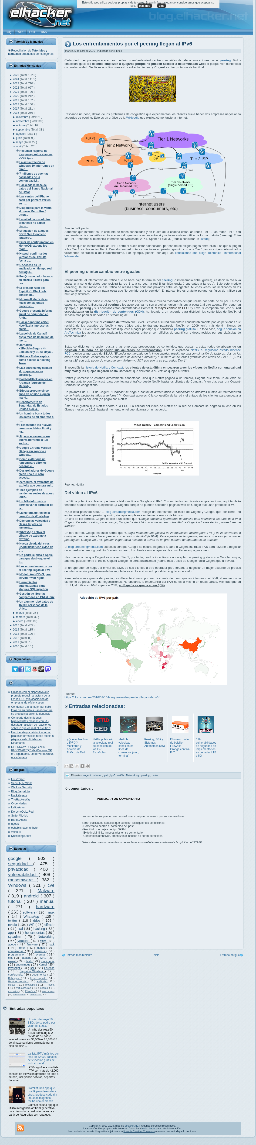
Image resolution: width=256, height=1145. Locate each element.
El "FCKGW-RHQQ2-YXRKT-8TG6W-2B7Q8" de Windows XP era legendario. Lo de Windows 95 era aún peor (32, 752)
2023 (16, 83)
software (30, 912)
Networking (46, 936)
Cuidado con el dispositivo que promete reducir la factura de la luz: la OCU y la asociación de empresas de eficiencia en (30, 697)
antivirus (40, 951)
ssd (21, 929)
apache (27, 957)
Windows (18, 885)
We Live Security (21, 787)
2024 (16, 79)
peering (145, 775)
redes (155, 775)
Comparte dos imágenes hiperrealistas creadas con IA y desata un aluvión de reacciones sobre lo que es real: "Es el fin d (31, 723)
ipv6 (113, 775)
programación (17, 954)
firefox (22, 947)
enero (20, 621)
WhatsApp (32, 916)
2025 (16, 75)
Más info (144, 5)
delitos (12, 984)
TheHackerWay (20, 799)
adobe (12, 944)
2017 (16, 108)
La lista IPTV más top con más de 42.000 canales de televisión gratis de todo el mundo (44, 1058)
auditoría (42, 981)
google (18, 858)
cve (50, 885)
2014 (16, 629)
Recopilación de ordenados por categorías (31, 52)
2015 (16, 625)
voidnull (16, 832)
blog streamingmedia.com (123, 512)
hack (51, 944)
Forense (49, 968)
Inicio (156, 955)
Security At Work (21, 783)
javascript (14, 968)
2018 (16, 104)
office (44, 941)
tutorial (16, 901)
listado (204, 239)
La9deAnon (18, 807)
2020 (16, 96)
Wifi (32, 925)
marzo (20, 612)
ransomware (22, 879)
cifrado (49, 925)
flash (29, 961)
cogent (87, 775)
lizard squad (38, 978)
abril (19, 146)
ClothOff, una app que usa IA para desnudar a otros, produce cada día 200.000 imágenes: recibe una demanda (42, 1094)
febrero (21, 617)
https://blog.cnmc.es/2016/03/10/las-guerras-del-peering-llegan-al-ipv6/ (111, 697)
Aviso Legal (148, 1128)
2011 (16, 642)
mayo (20, 142)
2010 (16, 646)
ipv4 (106, 775)
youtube (23, 941)
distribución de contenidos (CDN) (119, 311)
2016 (16, 112)
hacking (40, 929)
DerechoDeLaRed (22, 811)
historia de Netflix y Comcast (103, 367)
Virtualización (24, 987)
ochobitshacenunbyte (24, 827)
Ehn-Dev (30, 991)
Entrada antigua (230, 955)
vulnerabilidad (23, 874)
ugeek (15, 823)
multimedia (47, 961)
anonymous (23, 964)
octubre (21, 125)
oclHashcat (36, 994)
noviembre (23, 121)
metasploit (31, 984)
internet (97, 775)
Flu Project (17, 779)
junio (19, 138)
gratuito (185, 329)
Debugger (14, 978)
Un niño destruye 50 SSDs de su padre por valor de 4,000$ (41, 1023)
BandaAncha (19, 819)
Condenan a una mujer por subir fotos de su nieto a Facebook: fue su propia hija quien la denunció (31, 710)
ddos (38, 920)
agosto (20, 133)
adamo (44, 987)
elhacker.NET (132, 1125)
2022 (16, 87)
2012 (16, 638)
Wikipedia (132, 117)
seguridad (20, 863)
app (11, 933)
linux (50, 912)
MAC (43, 957)
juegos (41, 947)
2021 (16, 91)
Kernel (43, 964)
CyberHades (19, 803)
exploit (12, 961)
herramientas (35, 933)
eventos (41, 954)
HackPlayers (19, 795)
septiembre (23, 129)
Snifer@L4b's (19, 815)
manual (47, 901)
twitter (13, 920)
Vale (161, 5)
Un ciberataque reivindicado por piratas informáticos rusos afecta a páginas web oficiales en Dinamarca (32, 738)
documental (39, 974)
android (32, 895)
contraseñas (16, 951)
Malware (45, 890)
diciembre (22, 117)
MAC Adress (48, 991)
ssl (32, 968)
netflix (121, 775)
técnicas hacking (18, 981)
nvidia (13, 925)
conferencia (16, 974)
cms (11, 957)
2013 (16, 633)
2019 (16, 100)
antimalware (19, 994)
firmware (33, 944)
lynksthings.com (21, 836)
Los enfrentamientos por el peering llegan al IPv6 (132, 44)
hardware (45, 906)
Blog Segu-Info (20, 791)
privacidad (21, 869)
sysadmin (16, 936)
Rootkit (50, 984)
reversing (13, 991)
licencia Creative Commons (139, 1131)
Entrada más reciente (79, 955)
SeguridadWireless (32, 971)
